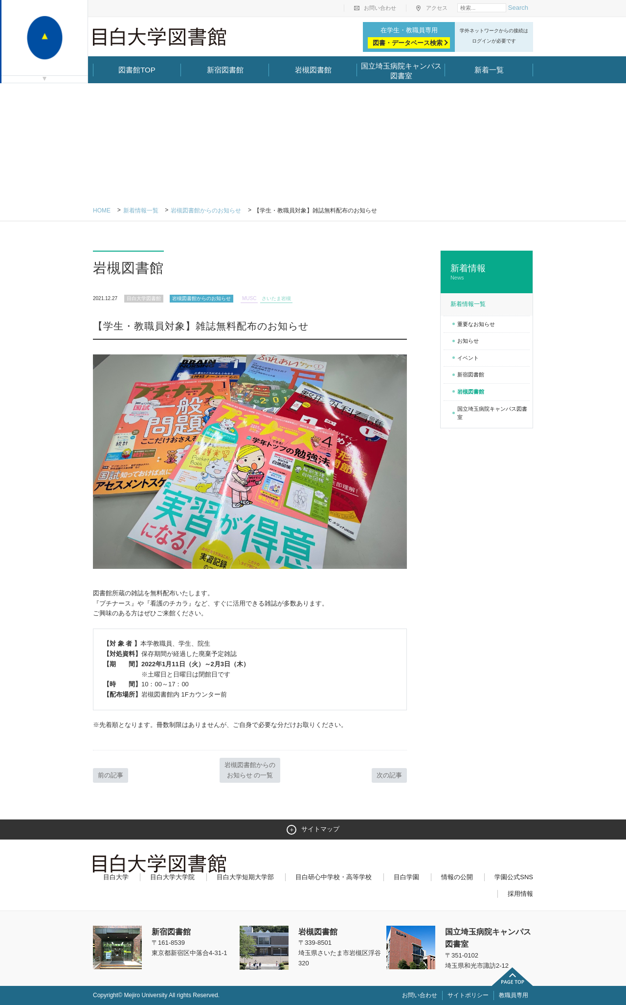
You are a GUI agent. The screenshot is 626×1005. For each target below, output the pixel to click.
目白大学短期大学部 (245, 877)
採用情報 (520, 893)
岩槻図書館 (313, 70)
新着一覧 (489, 70)
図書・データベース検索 (408, 43)
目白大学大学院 (172, 877)
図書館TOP (137, 70)
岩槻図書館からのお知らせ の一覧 (249, 770)
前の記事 (110, 775)
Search (518, 7)
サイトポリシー (468, 995)
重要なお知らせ (476, 324)
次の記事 (389, 775)
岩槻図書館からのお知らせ (206, 210)
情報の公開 (457, 877)
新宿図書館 (225, 70)
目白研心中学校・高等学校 (333, 877)
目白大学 (116, 877)
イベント (468, 358)
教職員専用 (513, 995)
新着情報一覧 (140, 210)
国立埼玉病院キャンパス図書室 (401, 71)
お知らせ (468, 341)
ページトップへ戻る (512, 976)
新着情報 (486, 272)
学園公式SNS (513, 877)
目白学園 (406, 877)
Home (102, 210)
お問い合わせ (380, 8)
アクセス (436, 8)
